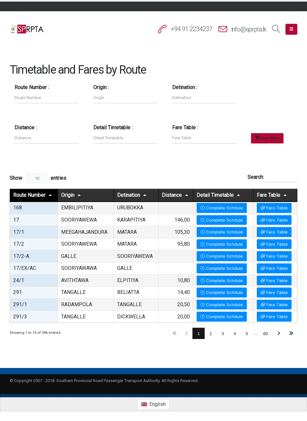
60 (265, 333)
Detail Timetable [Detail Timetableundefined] (215, 195)
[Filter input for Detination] (204, 97)
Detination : (184, 87)
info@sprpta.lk (248, 29)
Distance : (25, 127)
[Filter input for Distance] (46, 137)
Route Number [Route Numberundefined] (29, 195)
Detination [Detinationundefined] (128, 195)
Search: (272, 177)
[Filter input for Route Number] (46, 97)
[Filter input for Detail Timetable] (125, 137)
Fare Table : (185, 127)
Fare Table (274, 207)
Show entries (38, 178)
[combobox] (36, 178)
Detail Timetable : (113, 127)
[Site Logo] (27, 28)
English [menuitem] (157, 404)
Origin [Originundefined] (67, 195)
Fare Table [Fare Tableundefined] (268, 195)
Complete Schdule (221, 207)
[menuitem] (153, 404)
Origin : (101, 87)
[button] (276, 29)
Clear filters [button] (269, 138)
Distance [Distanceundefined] (172, 195)
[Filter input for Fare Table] (204, 137)
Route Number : (31, 87)
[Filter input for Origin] (125, 97)
